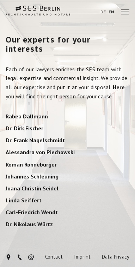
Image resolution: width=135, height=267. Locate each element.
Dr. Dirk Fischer (24, 128)
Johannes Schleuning (32, 177)
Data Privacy (115, 257)
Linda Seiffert (24, 200)
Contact (54, 257)
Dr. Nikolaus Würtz (29, 224)
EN (111, 12)
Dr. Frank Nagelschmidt (35, 140)
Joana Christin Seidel (32, 188)
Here (119, 87)
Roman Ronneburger (31, 165)
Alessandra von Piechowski (40, 152)
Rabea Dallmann (27, 116)
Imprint (82, 257)
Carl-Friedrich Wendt (32, 212)
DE (102, 12)
